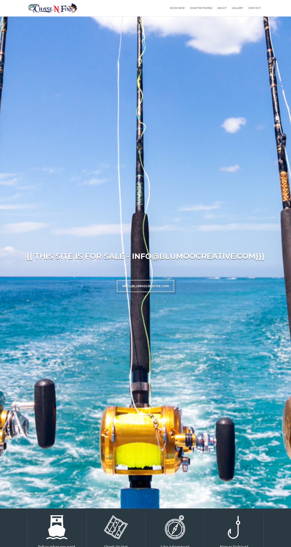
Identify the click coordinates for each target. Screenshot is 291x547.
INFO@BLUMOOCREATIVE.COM (145, 286)
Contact (254, 7)
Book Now (177, 7)
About (222, 7)
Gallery (237, 7)
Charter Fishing (201, 7)
